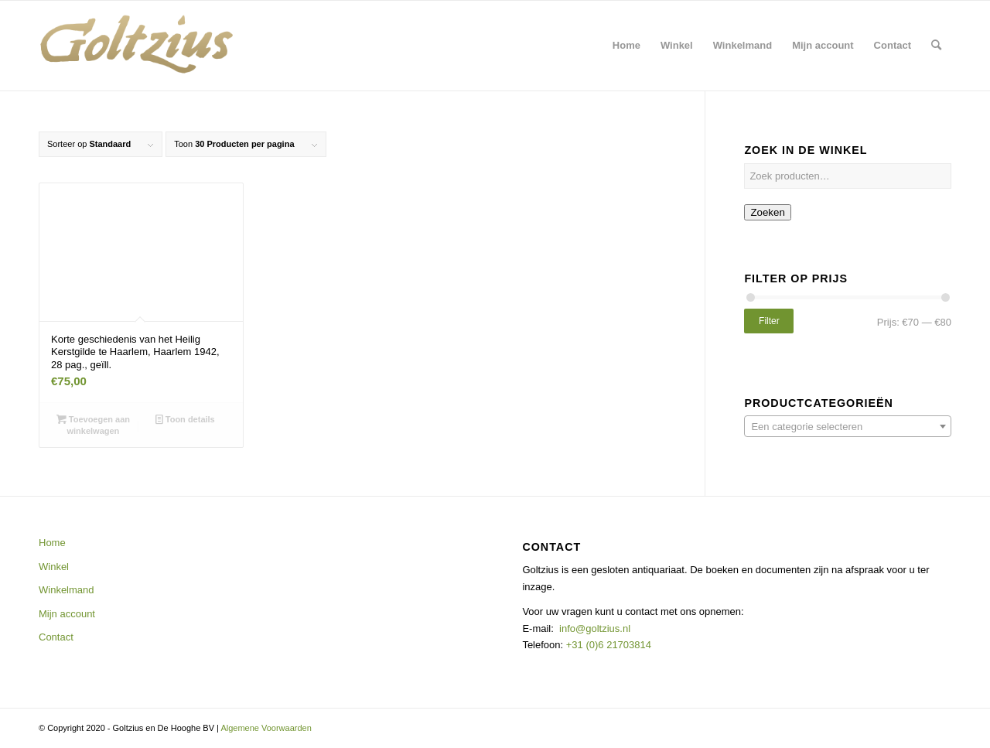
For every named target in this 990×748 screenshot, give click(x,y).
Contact (56, 637)
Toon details (185, 419)
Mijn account (67, 614)
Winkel (54, 566)
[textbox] (848, 427)
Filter (769, 321)
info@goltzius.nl (594, 628)
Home (52, 542)
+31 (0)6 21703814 (607, 645)
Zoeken (767, 212)
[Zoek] (936, 46)
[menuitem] (626, 46)
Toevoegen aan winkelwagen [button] (93, 424)
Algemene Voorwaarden (265, 728)
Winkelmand (66, 590)
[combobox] (847, 426)
